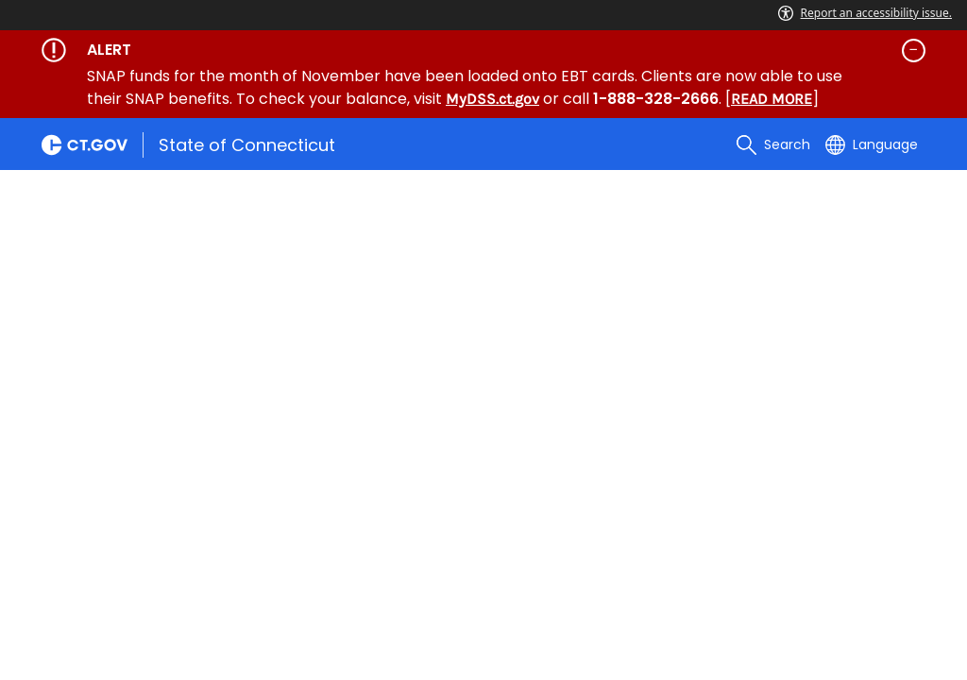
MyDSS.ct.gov (492, 99)
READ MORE (771, 99)
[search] (773, 144)
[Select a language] (871, 144)
